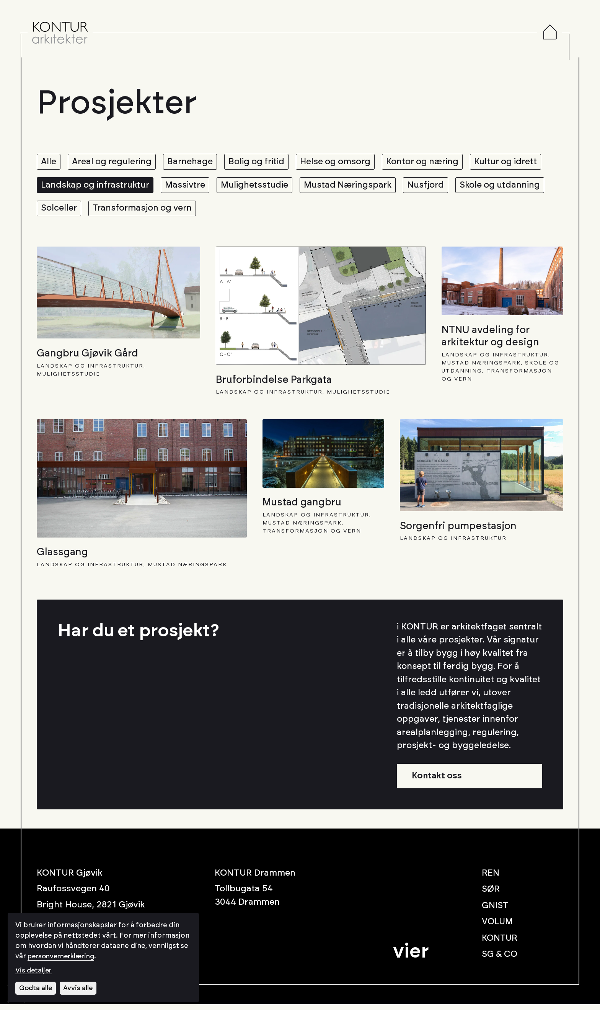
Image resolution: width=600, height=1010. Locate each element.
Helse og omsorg (345, 162)
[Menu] (559, 33)
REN (491, 878)
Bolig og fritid (263, 162)
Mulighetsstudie (343, 187)
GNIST (495, 911)
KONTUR (500, 944)
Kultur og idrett (73, 187)
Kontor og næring (435, 162)
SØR (491, 895)
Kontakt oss (438, 781)
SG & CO (500, 960)
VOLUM (498, 927)
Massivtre (271, 187)
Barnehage (195, 162)
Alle (49, 162)
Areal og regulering (115, 162)
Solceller (158, 211)
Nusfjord (519, 187)
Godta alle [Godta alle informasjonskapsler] (36, 987)
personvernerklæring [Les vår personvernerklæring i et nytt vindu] (63, 956)
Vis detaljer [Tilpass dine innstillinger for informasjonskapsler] (34, 970)
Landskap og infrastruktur (178, 187)
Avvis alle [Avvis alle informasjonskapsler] (80, 987)
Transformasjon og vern (244, 211)
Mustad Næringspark (439, 187)
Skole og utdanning (82, 211)
